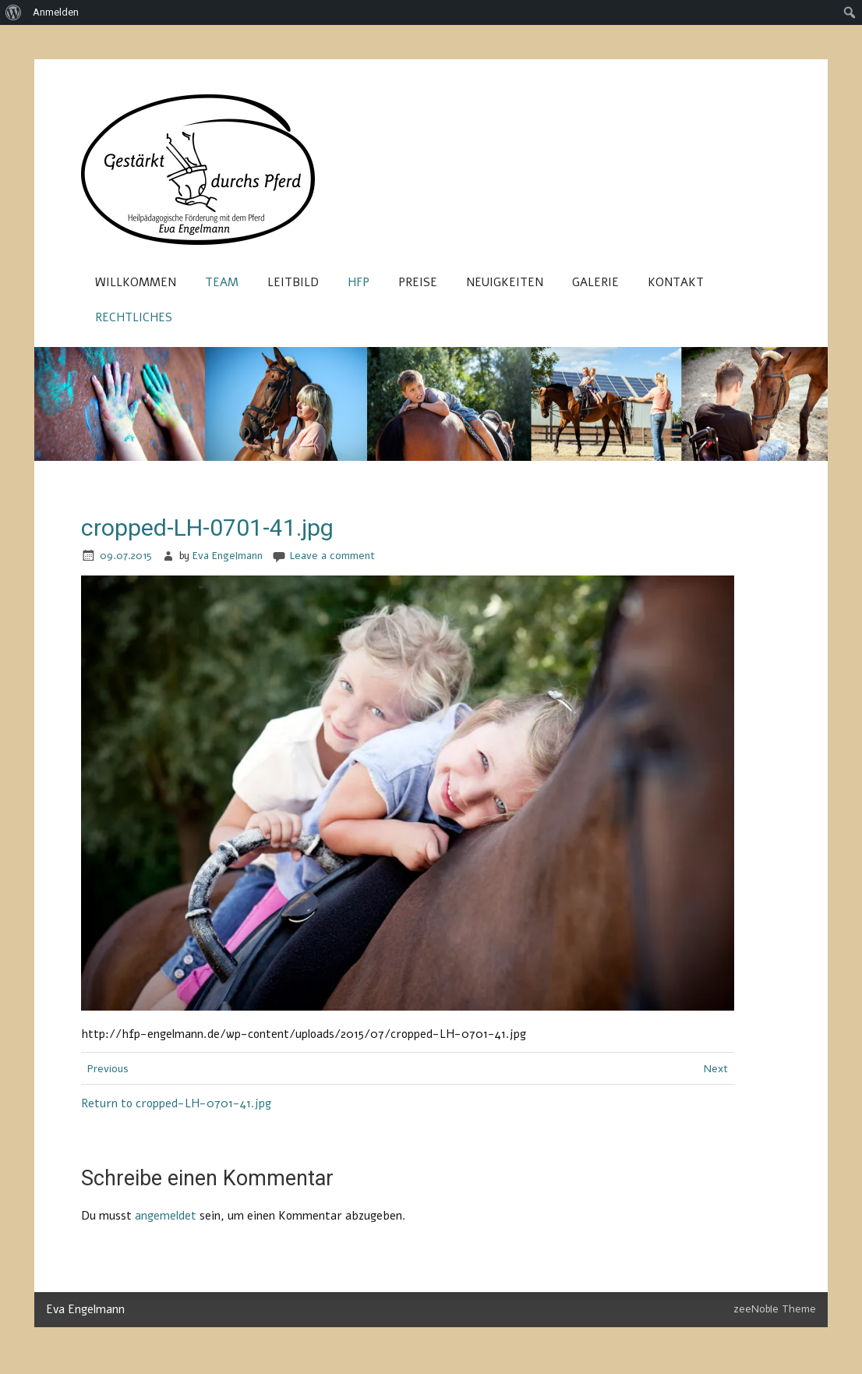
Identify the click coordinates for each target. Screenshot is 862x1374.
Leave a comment (332, 555)
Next (716, 1068)
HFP (358, 282)
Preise (417, 282)
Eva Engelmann (228, 555)
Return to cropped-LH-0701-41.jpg (176, 1103)
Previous (108, 1068)
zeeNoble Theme (774, 1308)
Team (221, 282)
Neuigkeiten (504, 282)
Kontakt (676, 282)
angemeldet (165, 1215)
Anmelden (56, 12)
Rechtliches (133, 317)
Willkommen (135, 282)
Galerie (595, 282)
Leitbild (293, 282)
